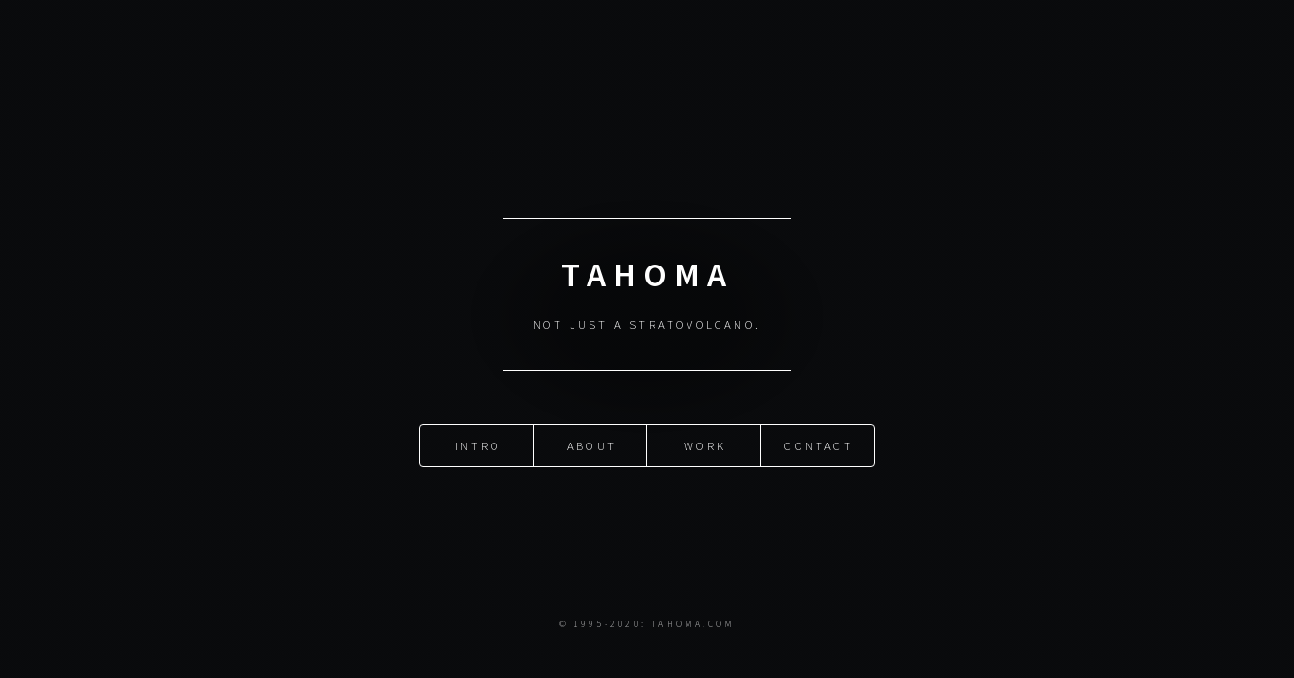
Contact (818, 444)
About (592, 444)
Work (705, 444)
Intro (478, 444)
